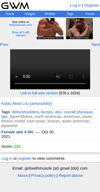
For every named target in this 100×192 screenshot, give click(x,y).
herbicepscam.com (20, 24)
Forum (90, 14)
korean (53, 121)
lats (4, 116)
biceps (47, 112)
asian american (75, 121)
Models (50, 14)
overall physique (78, 112)
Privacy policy (43, 175)
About (22, 175)
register (24, 158)
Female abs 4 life (17, 132)
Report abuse (71, 175)
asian (87, 116)
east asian (36, 121)
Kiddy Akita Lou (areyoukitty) (26, 103)
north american (48, 116)
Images (30, 14)
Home (10, 14)
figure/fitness (21, 116)
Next (96, 44)
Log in (75, 5)
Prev (4, 44)
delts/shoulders (25, 112)
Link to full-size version (39, 93)
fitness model (13, 121)
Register (91, 5)
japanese (9, 125)
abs (58, 112)
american (71, 116)
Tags (70, 14)
